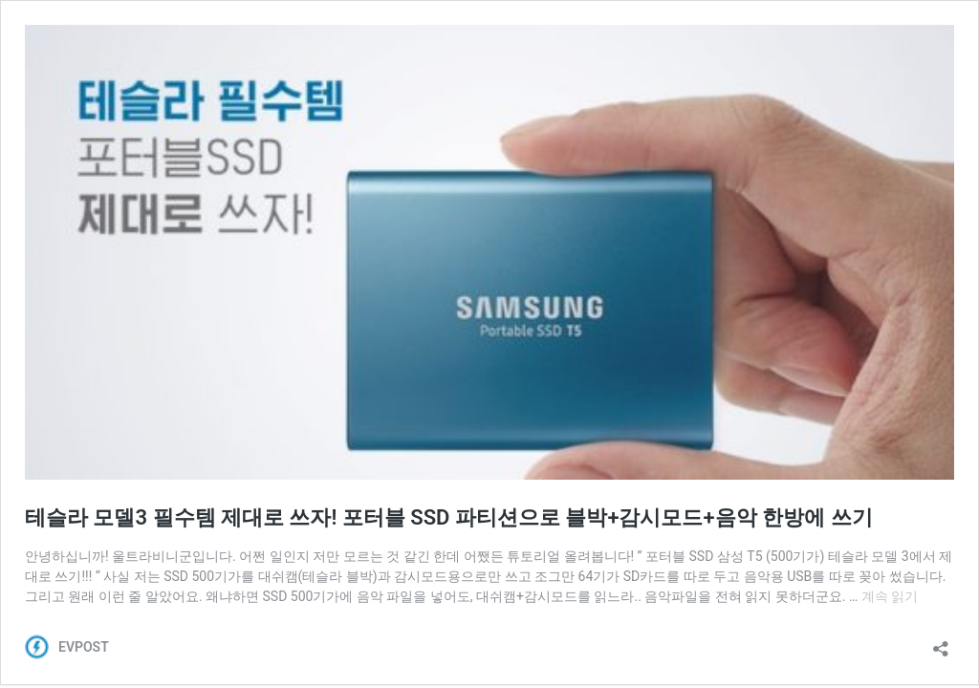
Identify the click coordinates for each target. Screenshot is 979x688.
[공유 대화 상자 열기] (940, 642)
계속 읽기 (889, 596)
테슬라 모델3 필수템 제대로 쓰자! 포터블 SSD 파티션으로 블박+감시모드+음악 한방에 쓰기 (449, 517)
